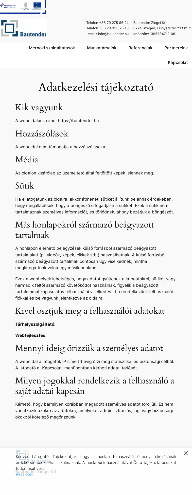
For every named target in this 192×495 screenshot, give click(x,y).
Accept (31, 485)
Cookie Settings (160, 485)
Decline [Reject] (63, 485)
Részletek (24, 474)
